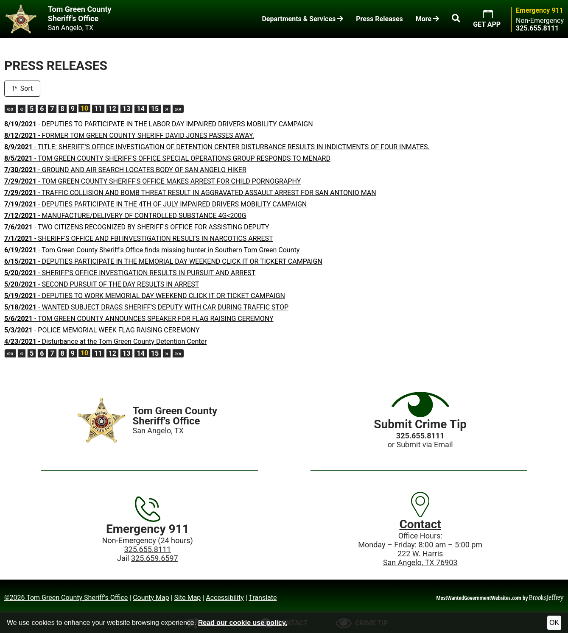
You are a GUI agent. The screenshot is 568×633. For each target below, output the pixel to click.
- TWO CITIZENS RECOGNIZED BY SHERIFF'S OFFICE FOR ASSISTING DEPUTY (136, 227)
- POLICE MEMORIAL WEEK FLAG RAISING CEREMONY (102, 330)
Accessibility (225, 598)
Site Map (187, 598)
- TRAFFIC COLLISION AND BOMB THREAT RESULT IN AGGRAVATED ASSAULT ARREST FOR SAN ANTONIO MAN (190, 193)
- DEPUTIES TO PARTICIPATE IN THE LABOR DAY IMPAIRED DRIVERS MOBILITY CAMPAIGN (158, 124)
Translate (263, 598)
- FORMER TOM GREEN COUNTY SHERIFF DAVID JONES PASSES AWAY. (129, 135)
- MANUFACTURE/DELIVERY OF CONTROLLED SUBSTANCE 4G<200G (125, 216)
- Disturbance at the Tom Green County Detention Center (105, 341)
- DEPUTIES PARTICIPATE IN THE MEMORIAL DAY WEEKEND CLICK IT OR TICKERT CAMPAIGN (163, 261)
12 (112, 109)
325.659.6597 (154, 558)
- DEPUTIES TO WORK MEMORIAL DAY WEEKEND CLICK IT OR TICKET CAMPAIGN (144, 296)
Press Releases (379, 19)
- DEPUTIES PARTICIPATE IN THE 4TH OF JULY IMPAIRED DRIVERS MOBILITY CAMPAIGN (155, 204)
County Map (151, 598)
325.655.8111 (147, 549)
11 (98, 109)
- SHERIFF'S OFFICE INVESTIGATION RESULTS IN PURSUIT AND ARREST (129, 273)
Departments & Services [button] (302, 19)
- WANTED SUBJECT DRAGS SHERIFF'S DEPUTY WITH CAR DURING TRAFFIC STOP (146, 307)
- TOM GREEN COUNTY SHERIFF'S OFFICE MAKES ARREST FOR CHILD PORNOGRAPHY (152, 181)
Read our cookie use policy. (242, 622)
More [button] (427, 19)
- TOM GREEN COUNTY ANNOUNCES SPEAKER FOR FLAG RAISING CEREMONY (139, 319)
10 (84, 108)
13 (126, 109)
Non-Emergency (540, 21)
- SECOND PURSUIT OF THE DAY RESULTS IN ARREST (101, 284)
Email (443, 444)
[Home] (102, 420)
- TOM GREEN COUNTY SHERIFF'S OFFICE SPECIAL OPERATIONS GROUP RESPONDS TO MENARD (167, 158)
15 (155, 109)
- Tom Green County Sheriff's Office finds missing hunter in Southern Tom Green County (151, 250)
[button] (456, 19)
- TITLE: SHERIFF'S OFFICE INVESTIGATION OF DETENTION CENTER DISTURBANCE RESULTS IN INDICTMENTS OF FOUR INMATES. (217, 147)
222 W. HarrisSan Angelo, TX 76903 (420, 558)
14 (140, 109)
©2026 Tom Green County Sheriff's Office (66, 598)
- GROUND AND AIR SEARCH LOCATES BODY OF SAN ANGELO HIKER (125, 170)
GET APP (487, 24)
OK (554, 622)
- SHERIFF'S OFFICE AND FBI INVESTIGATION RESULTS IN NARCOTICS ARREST (138, 238)
